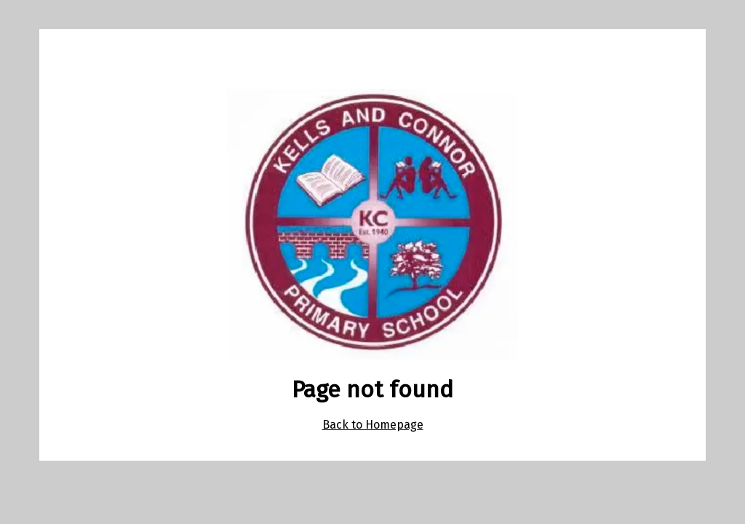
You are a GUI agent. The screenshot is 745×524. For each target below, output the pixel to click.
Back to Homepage (372, 425)
